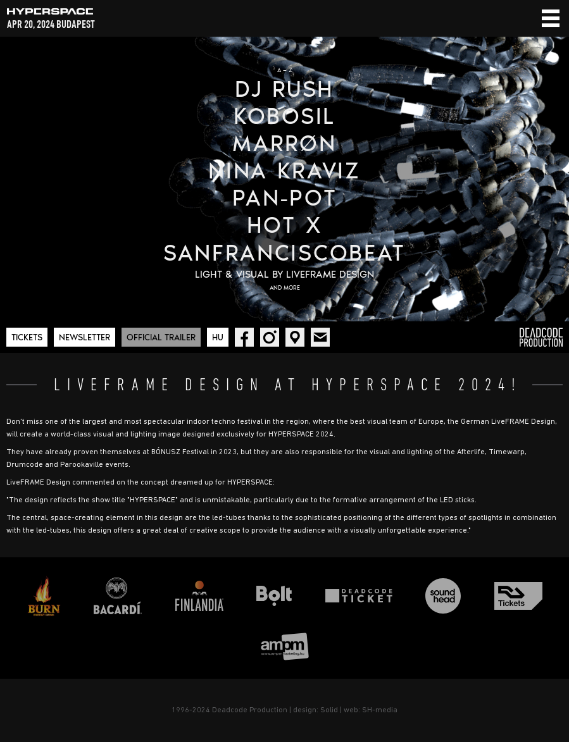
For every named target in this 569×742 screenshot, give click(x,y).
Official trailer (161, 337)
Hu (217, 337)
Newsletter (84, 337)
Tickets (26, 337)
